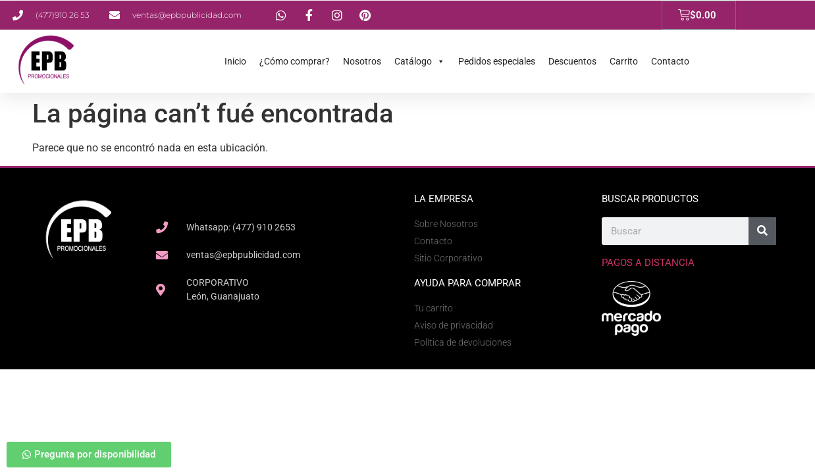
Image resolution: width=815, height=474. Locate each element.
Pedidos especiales (496, 61)
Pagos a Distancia (648, 263)
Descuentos (572, 61)
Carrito (624, 61)
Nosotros (362, 61)
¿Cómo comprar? (294, 61)
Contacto (670, 61)
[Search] (762, 231)
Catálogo (419, 61)
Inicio (235, 61)
